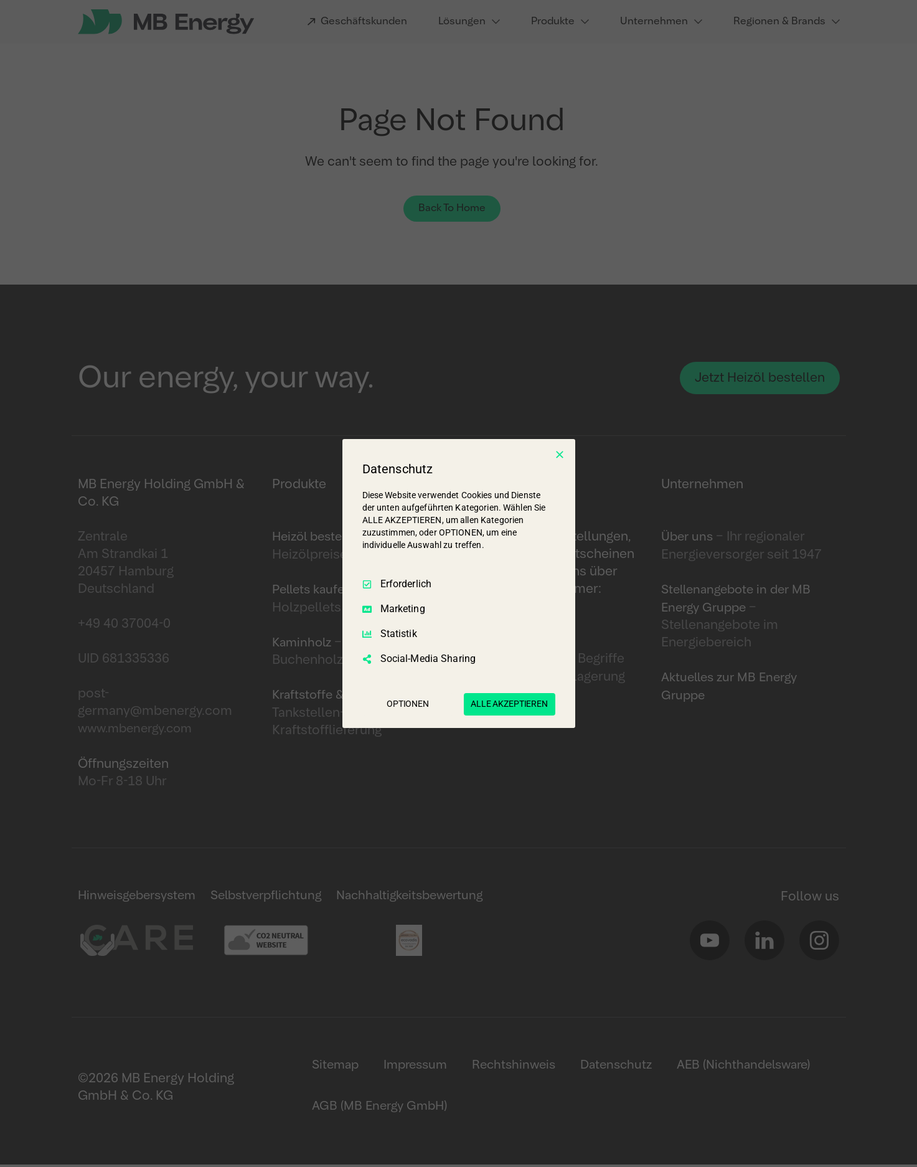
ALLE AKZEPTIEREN (509, 704)
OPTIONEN (408, 704)
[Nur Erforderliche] (559, 454)
